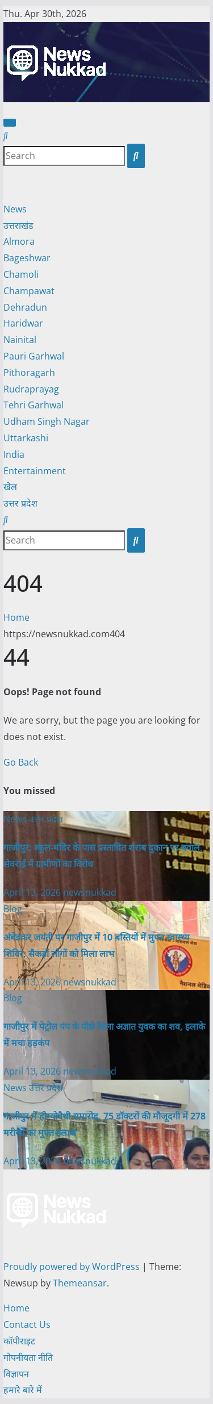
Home (16, 617)
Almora (19, 241)
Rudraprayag (31, 389)
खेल (10, 486)
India (13, 454)
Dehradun (25, 307)
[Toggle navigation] (9, 123)
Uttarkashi (25, 438)
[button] (5, 135)
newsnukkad (89, 892)
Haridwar (23, 323)
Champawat (29, 291)
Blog (12, 908)
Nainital (19, 339)
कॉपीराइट (19, 1341)
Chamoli (21, 274)
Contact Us (27, 1324)
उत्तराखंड (18, 225)
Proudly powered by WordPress (72, 1266)
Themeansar (80, 1283)
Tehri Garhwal (33, 405)
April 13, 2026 (33, 892)
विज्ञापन (16, 1374)
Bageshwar (27, 258)
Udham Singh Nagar (46, 421)
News (15, 209)
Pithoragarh (29, 372)
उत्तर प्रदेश (20, 503)
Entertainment (34, 471)
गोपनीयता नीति (28, 1357)
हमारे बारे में (22, 1390)
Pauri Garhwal (33, 356)
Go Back (20, 762)
